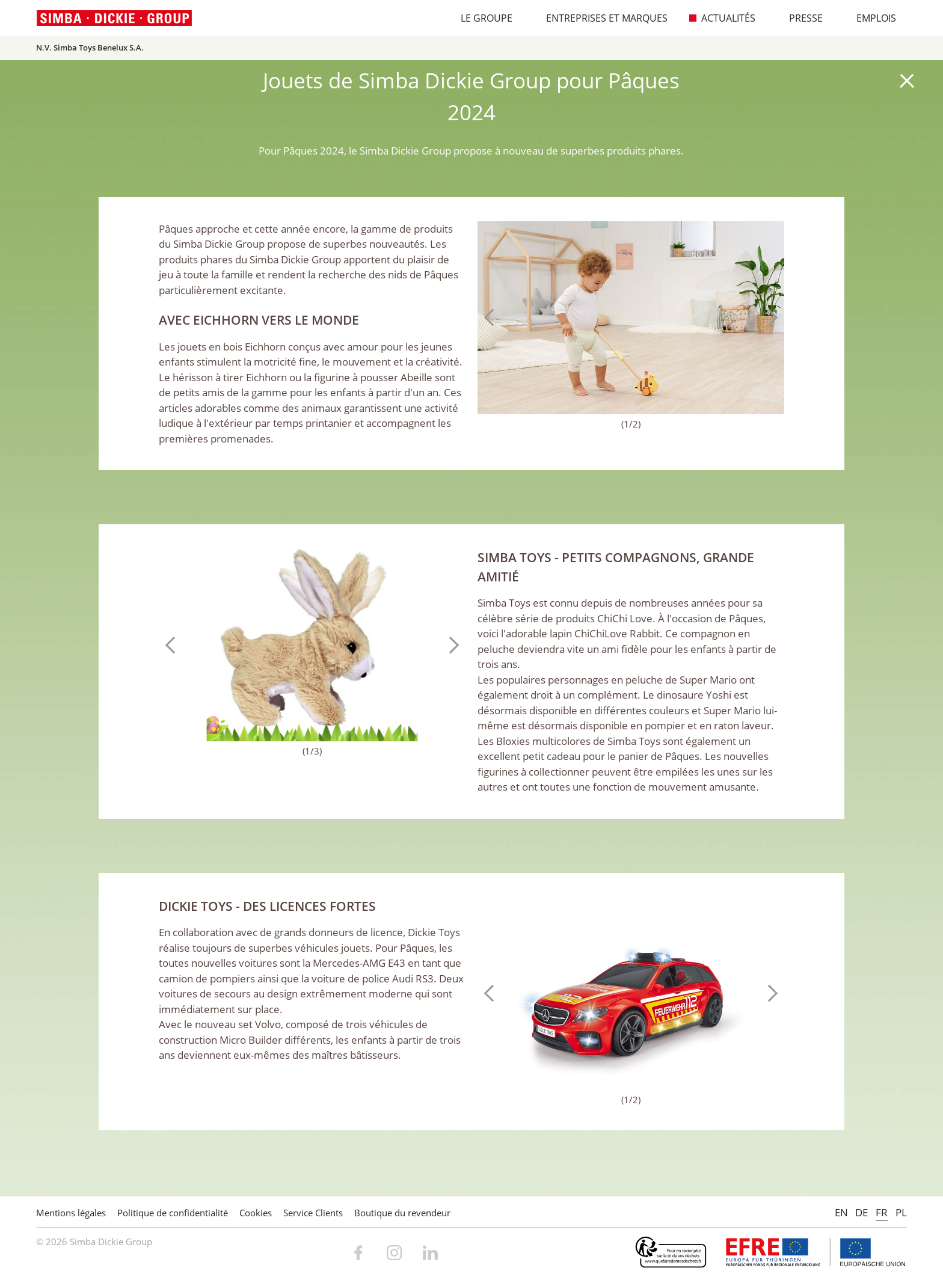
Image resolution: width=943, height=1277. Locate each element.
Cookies (255, 1213)
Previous (493, 317)
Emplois (870, 18)
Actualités (722, 18)
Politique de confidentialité (172, 1213)
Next (769, 317)
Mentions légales (71, 1213)
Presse (799, 18)
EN (841, 1212)
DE (861, 1212)
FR (882, 1212)
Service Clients (313, 1213)
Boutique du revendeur (402, 1213)
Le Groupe (480, 18)
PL (901, 1212)
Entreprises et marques (600, 18)
